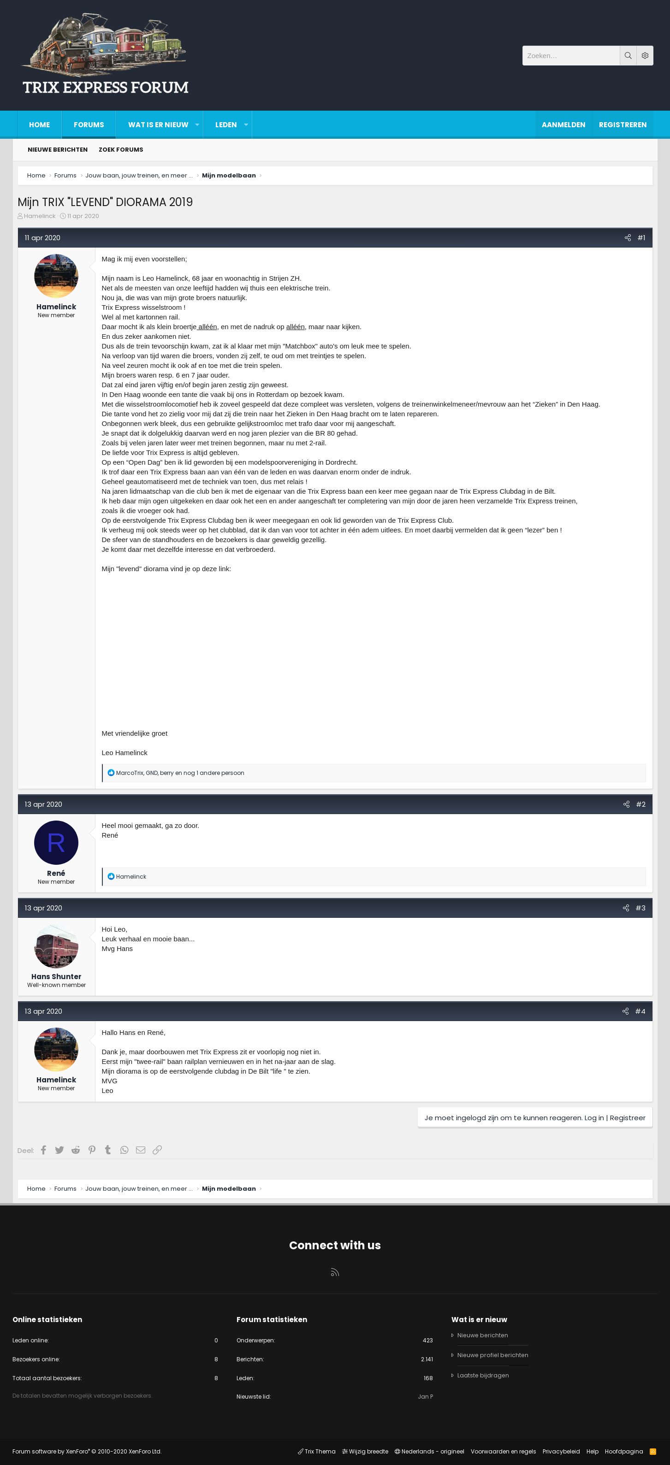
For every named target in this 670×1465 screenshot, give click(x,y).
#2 (636, 809)
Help (588, 1451)
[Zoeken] (571, 55)
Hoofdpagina (619, 1451)
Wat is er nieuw (158, 125)
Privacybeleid (556, 1451)
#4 (635, 1016)
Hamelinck (44, 220)
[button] (197, 125)
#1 (637, 242)
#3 (636, 912)
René (61, 878)
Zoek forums (121, 149)
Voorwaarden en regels (499, 1451)
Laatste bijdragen (482, 1373)
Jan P (423, 1396)
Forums (89, 125)
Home (39, 125)
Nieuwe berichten (58, 149)
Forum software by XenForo (91, 1451)
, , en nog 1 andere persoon (185, 777)
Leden (226, 125)
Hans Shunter (61, 981)
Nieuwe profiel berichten (493, 1353)
